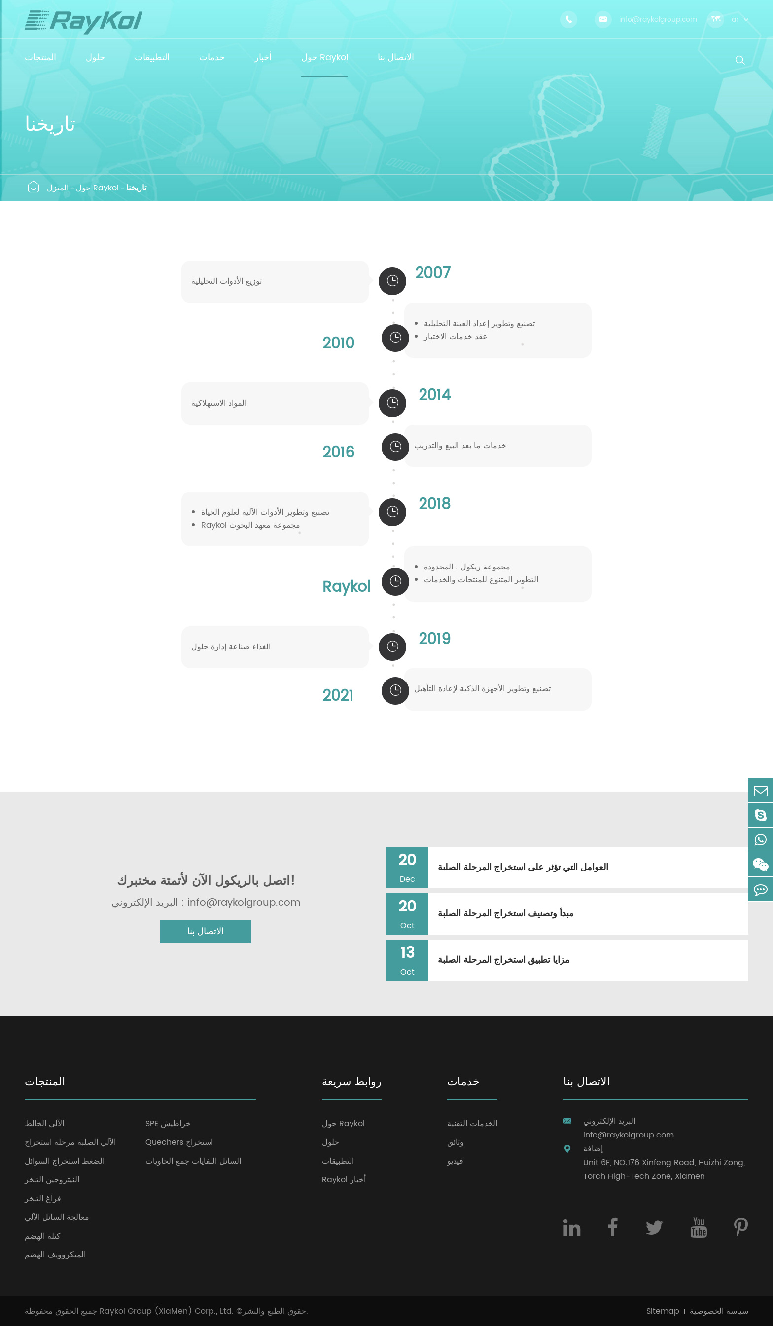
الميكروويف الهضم (55, 1255)
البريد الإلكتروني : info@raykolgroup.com (205, 903)
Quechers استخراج (179, 1142)
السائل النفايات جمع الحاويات (193, 1161)
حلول (330, 1142)
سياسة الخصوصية (719, 1311)
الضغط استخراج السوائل (65, 1161)
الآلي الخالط (44, 1123)
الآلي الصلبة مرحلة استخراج (70, 1142)
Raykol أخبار (344, 1180)
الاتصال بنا (205, 931)
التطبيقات (338, 1161)
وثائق (455, 1142)
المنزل (58, 188)
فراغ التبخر (43, 1198)
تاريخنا (136, 188)
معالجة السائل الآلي (57, 1217)
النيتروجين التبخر (52, 1180)
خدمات (463, 1083)
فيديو (455, 1161)
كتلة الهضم (43, 1236)
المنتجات (45, 1083)
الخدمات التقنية (472, 1123)
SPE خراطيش (168, 1123)
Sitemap (662, 1311)
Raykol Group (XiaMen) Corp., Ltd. (167, 1311)
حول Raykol (97, 188)
